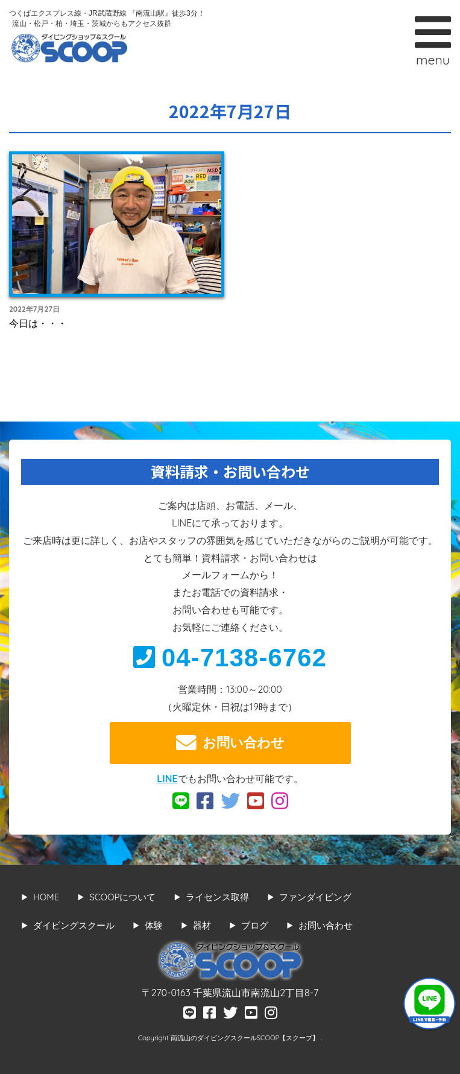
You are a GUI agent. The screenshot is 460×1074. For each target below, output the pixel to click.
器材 (202, 925)
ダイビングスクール (74, 925)
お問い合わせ (230, 743)
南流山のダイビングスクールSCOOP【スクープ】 (246, 1038)
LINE (167, 778)
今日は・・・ (38, 323)
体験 (154, 925)
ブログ (254, 925)
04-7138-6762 (230, 657)
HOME (46, 897)
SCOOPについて (122, 897)
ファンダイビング (315, 897)
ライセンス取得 (217, 897)
